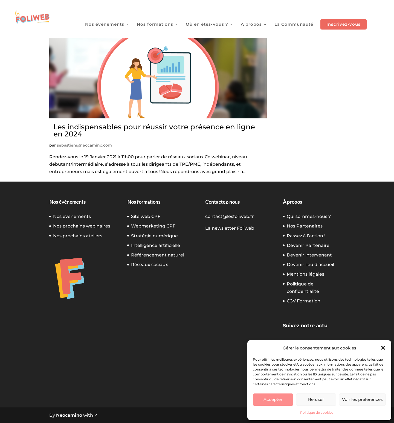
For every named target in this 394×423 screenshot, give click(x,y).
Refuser (316, 399)
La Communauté (293, 24)
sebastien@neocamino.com (84, 145)
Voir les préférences (362, 399)
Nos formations (155, 24)
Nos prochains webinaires (81, 226)
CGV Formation (303, 301)
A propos (251, 24)
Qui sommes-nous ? (309, 216)
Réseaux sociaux (149, 264)
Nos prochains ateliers (77, 235)
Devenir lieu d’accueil (310, 264)
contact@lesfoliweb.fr (229, 216)
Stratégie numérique (154, 235)
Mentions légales (305, 274)
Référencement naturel (157, 255)
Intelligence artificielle (155, 245)
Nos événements (104, 24)
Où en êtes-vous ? (207, 24)
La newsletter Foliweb (229, 228)
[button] (383, 348)
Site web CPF (145, 216)
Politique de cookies (316, 412)
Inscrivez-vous (343, 24)
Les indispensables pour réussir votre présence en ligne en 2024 (154, 130)
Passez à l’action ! (306, 235)
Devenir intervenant (309, 255)
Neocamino (69, 415)
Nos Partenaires (305, 226)
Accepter (272, 399)
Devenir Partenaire (308, 245)
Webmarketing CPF (153, 226)
